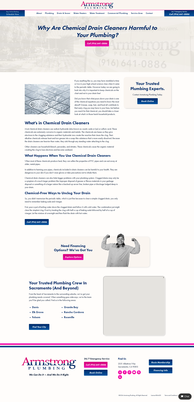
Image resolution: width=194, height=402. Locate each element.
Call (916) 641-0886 (97, 43)
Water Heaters (79, 13)
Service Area (137, 13)
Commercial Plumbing (118, 13)
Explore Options (73, 257)
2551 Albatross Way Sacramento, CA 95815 (128, 365)
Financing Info (160, 370)
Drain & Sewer (63, 13)
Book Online (147, 101)
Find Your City (39, 327)
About (39, 13)
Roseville (69, 317)
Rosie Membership (160, 362)
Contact (149, 13)
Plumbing (49, 13)
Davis (35, 307)
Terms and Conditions (171, 395)
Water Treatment (97, 13)
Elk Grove (37, 312)
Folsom (36, 317)
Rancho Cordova (74, 312)
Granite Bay (71, 307)
